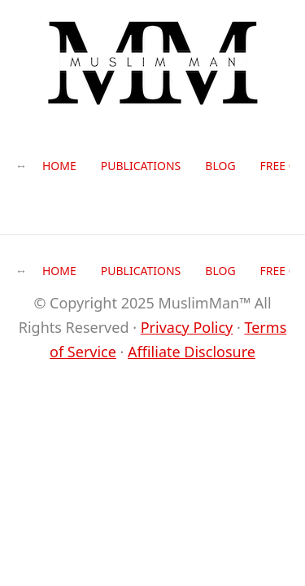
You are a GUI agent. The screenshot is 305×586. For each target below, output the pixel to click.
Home (59, 165)
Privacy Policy (187, 327)
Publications (141, 165)
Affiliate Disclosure (191, 351)
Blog (220, 165)
